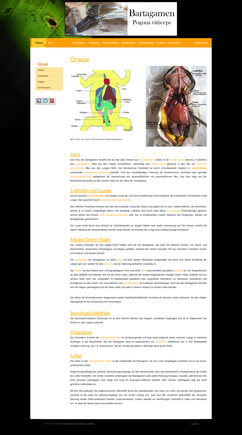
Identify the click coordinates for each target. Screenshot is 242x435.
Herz (75, 154)
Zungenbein (43, 76)
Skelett (41, 70)
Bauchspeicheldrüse (90, 313)
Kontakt (80, 423)
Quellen (90, 423)
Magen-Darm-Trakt (90, 240)
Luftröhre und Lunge (90, 190)
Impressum (68, 423)
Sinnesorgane (44, 87)
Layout (194, 423)
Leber (76, 356)
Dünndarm (81, 332)
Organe (79, 59)
